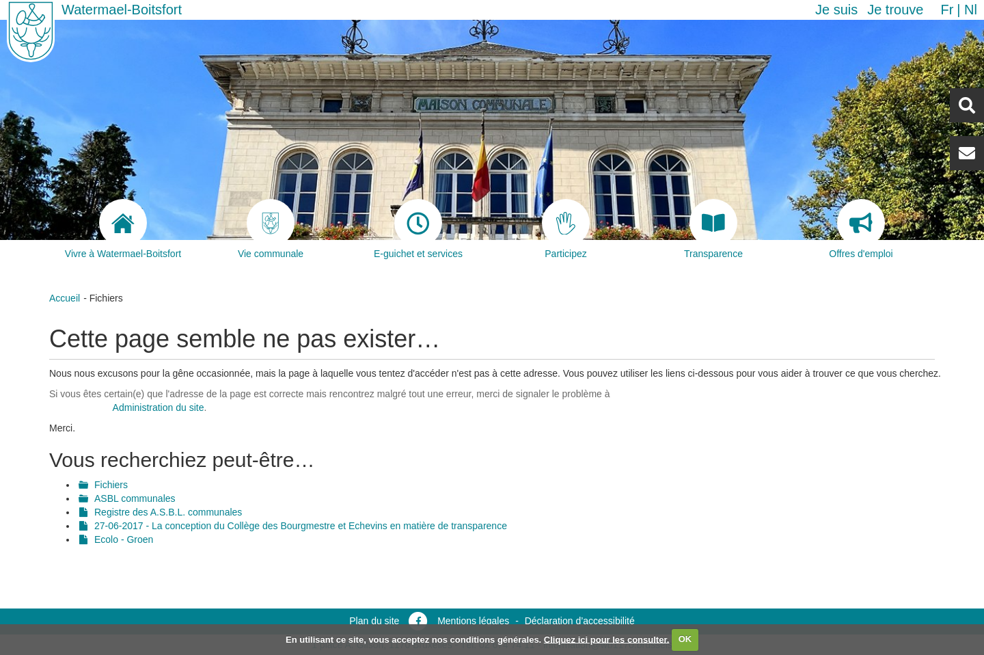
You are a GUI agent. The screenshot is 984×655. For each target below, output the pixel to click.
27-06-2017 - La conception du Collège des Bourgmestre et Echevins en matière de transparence (300, 525)
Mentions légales (473, 620)
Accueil (64, 298)
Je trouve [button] (895, 9)
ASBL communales (135, 498)
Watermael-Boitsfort (122, 9)
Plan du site (374, 620)
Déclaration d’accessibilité (580, 620)
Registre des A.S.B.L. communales (168, 512)
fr (946, 9)
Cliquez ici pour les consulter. (607, 639)
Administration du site (158, 407)
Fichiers (111, 484)
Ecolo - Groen (123, 539)
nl (970, 9)
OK (685, 639)
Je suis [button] (836, 9)
